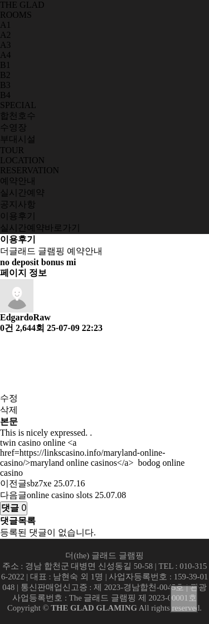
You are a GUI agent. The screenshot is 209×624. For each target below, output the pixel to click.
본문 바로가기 (0, 0)
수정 (9, 398)
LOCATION (22, 160)
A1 (5, 25)
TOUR (12, 150)
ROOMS (16, 15)
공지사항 (18, 204)
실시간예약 (22, 192)
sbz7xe (39, 483)
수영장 (13, 127)
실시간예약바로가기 (40, 227)
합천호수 (18, 115)
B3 (5, 85)
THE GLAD (22, 4)
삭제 (9, 410)
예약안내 (18, 181)
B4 (5, 95)
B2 (5, 75)
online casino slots (60, 495)
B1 (5, 65)
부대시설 (18, 139)
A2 (5, 35)
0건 (6, 328)
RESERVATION (29, 170)
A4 (5, 55)
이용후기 (18, 216)
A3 (5, 45)
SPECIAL (18, 105)
